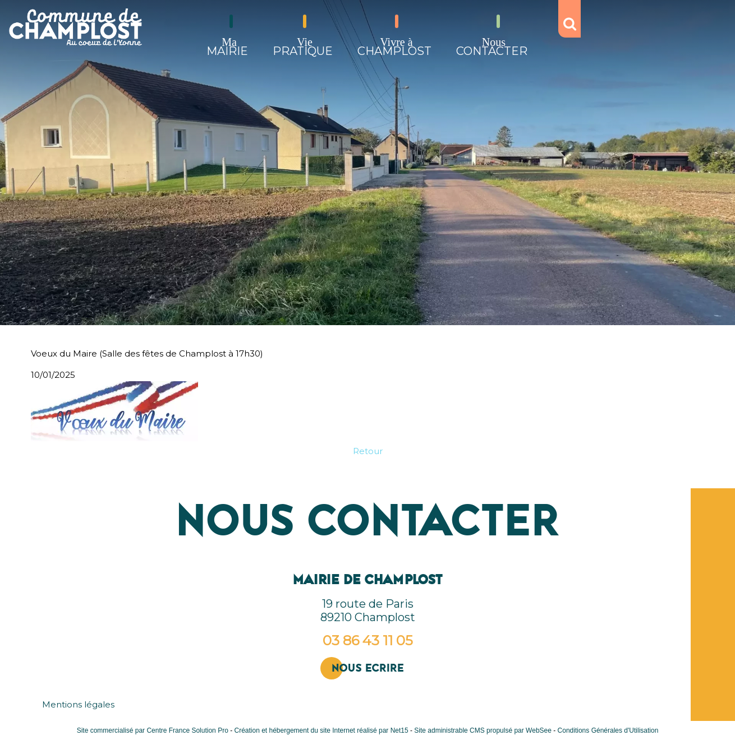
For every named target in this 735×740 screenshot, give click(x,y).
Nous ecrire (368, 668)
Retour (368, 451)
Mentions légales (78, 704)
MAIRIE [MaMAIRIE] (227, 47)
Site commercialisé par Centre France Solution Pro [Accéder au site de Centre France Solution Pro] (152, 730)
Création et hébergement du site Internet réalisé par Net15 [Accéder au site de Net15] (321, 730)
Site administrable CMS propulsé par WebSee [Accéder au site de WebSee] (483, 730)
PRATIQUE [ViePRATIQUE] (303, 47)
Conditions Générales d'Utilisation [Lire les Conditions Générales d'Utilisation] (608, 730)
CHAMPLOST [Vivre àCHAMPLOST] (394, 47)
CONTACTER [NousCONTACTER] (491, 47)
